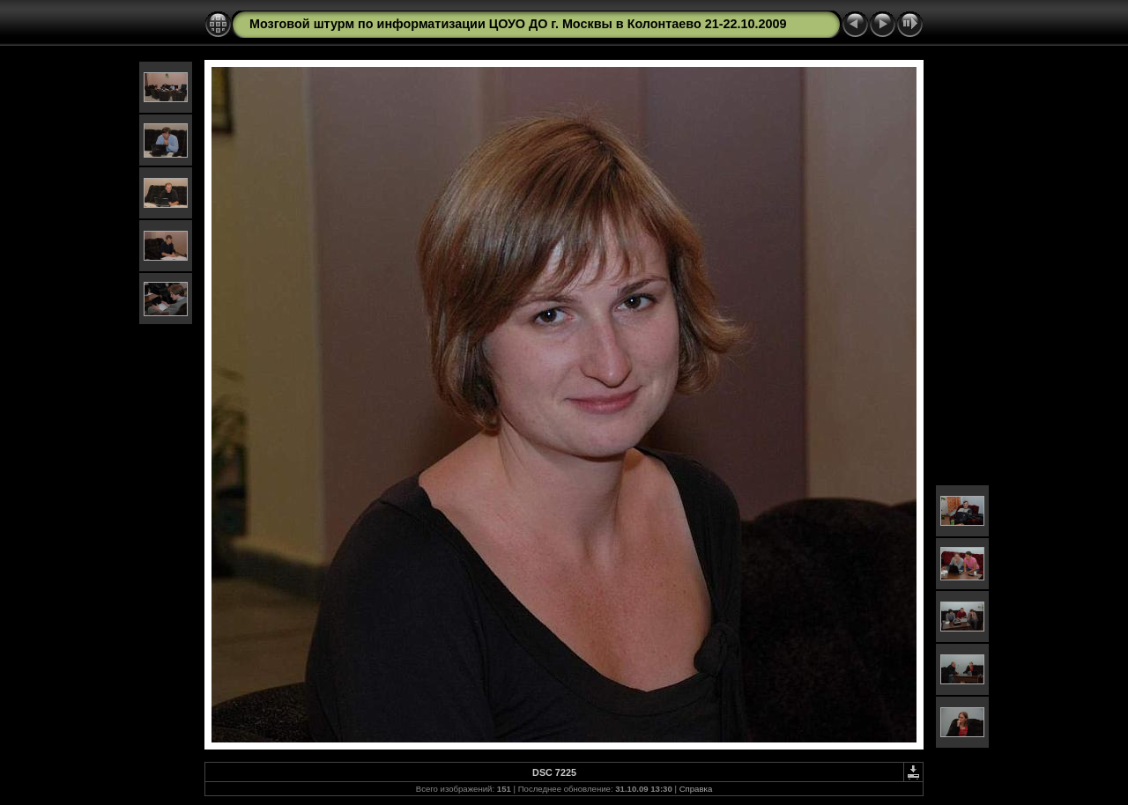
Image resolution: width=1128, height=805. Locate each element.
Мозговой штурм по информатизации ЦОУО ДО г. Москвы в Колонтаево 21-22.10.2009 (518, 24)
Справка (696, 789)
